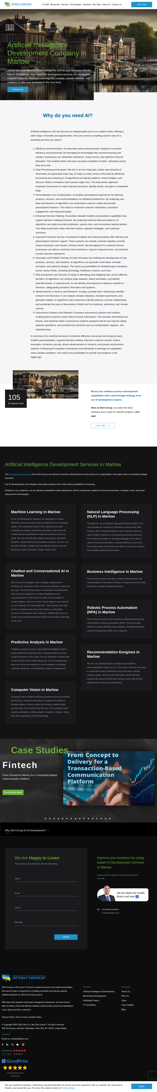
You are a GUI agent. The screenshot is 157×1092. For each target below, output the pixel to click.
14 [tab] (101, 818)
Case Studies (127, 1005)
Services (87, 987)
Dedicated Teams (91, 1000)
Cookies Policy (35, 1017)
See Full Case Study (13, 792)
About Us (125, 991)
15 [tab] (105, 818)
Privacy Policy (68, 1088)
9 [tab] (79, 818)
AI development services (20, 474)
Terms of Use (21, 1017)
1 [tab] (45, 818)
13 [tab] (97, 818)
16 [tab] (109, 818)
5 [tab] (62, 818)
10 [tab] (84, 818)
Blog (123, 1009)
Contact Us (116, 4)
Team (124, 1000)
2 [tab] (49, 818)
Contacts (6, 1034)
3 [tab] (54, 818)
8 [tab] (75, 818)
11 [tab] (88, 818)
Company (125, 987)
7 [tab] (71, 818)
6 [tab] (67, 818)
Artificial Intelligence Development (98, 991)
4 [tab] (58, 818)
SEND (66, 937)
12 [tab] (92, 818)
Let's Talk (141, 4)
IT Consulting (89, 1005)
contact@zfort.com (110, 913)
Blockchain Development (94, 996)
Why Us (125, 996)
